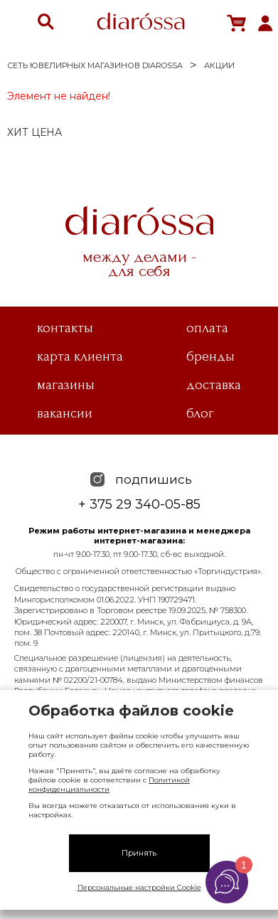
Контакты (65, 328)
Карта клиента (80, 356)
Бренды (210, 356)
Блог (200, 413)
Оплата (207, 328)
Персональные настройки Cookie (139, 887)
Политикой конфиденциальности (109, 784)
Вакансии (64, 413)
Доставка (213, 385)
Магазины (66, 385)
